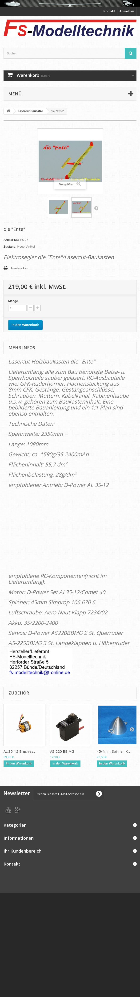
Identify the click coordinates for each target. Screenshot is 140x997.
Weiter (96, 208)
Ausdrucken (19, 268)
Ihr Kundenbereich (22, 851)
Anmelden (126, 11)
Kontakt (109, 11)
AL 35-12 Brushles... (20, 751)
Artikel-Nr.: (11, 239)
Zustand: (10, 246)
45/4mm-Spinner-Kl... (114, 751)
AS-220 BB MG (62, 751)
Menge (13, 301)
